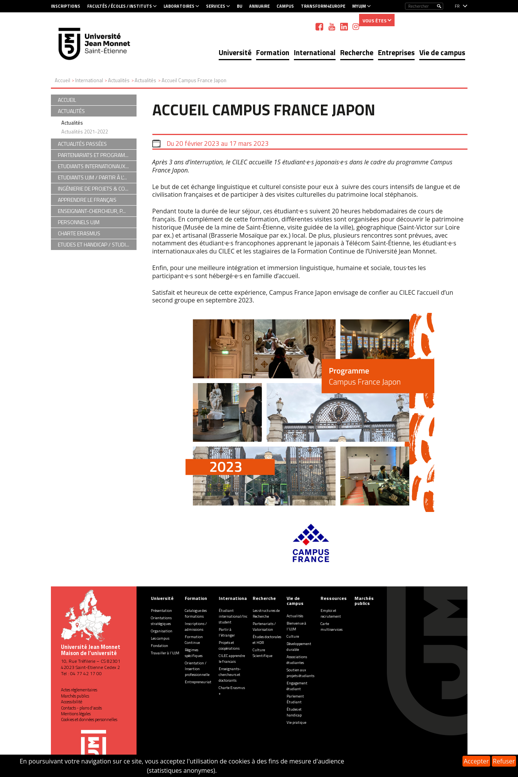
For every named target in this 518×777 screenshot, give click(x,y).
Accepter (476, 761)
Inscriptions (65, 6)
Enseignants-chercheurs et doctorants (230, 674)
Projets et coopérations (229, 645)
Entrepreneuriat (198, 682)
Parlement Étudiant (295, 699)
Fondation (159, 646)
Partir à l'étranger (227, 632)
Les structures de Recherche (266, 613)
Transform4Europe (323, 6)
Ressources (334, 598)
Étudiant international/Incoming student (238, 616)
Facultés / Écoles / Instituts (119, 6)
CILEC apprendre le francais (232, 658)
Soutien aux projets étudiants (300, 673)
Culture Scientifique (262, 653)
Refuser (504, 761)
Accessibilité (71, 702)
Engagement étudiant (297, 686)
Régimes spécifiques (193, 653)
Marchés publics (75, 696)
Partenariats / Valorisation (264, 626)
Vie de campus (442, 52)
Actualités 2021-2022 (84, 131)
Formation (272, 52)
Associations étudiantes (297, 660)
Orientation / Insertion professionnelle (197, 668)
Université (235, 52)
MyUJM (359, 6)
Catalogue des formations (196, 613)
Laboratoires (179, 6)
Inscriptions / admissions (196, 626)
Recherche (356, 52)
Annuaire (259, 6)
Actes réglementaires (79, 690)
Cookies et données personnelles (89, 719)
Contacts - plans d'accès (81, 708)
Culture (293, 636)
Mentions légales (76, 714)
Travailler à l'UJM (165, 653)
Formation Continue (194, 639)
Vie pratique (296, 722)
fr (457, 6)
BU (239, 6)
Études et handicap (294, 712)
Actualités (72, 123)
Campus (285, 6)
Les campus (160, 638)
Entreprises (396, 52)
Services (215, 6)
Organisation (161, 631)
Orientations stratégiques (161, 621)
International (315, 52)
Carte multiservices (332, 626)
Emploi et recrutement (331, 613)
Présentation (161, 610)
